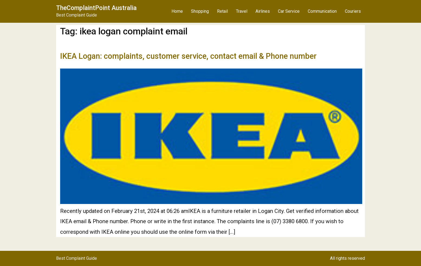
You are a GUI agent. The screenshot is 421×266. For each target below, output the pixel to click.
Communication (322, 11)
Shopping (200, 11)
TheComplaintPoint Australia (96, 8)
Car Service (289, 11)
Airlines (262, 11)
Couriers (353, 11)
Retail (222, 11)
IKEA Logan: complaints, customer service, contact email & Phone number (188, 56)
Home (177, 11)
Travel (241, 11)
